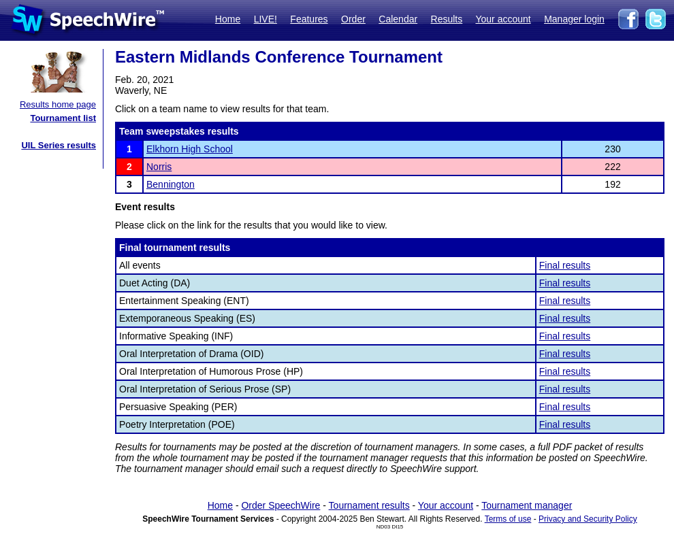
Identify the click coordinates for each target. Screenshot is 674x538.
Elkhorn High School (189, 149)
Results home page (58, 104)
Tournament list (63, 118)
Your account (502, 19)
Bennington (170, 184)
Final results (564, 265)
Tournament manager (526, 505)
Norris (159, 166)
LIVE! (265, 19)
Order (353, 19)
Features (308, 19)
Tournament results (369, 505)
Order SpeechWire (280, 505)
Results (447, 19)
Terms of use (508, 519)
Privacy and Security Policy (588, 519)
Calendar (398, 19)
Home (227, 19)
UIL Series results (58, 145)
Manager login (574, 19)
